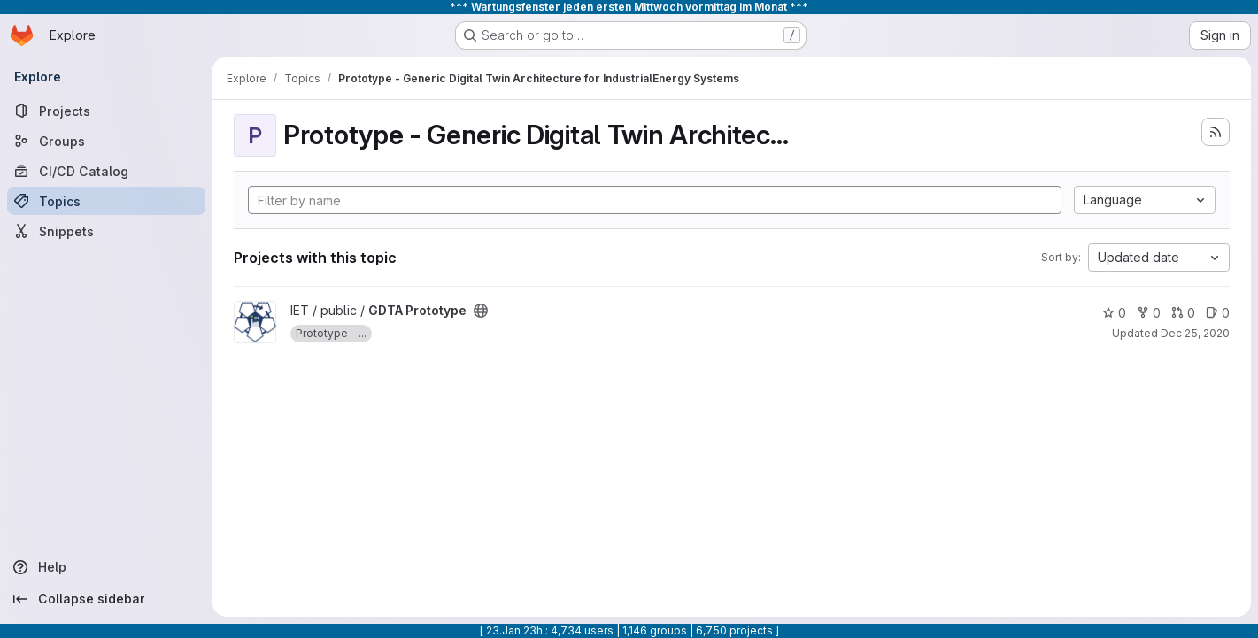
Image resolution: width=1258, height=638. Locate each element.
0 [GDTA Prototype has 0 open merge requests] (1183, 312)
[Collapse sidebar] (106, 599)
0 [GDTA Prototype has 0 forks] (1149, 312)
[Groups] (106, 141)
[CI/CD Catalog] (106, 171)
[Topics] (106, 201)
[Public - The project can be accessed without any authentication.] (481, 311)
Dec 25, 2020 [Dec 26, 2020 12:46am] (1195, 333)
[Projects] (106, 110)
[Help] (106, 567)
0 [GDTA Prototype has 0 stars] (1114, 312)
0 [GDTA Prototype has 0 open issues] (1218, 312)
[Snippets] (106, 231)
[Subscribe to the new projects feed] (1215, 132)
